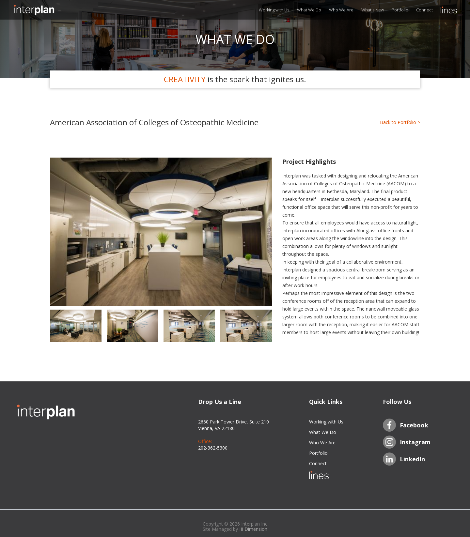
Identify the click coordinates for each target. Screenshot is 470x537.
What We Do (309, 10)
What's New (372, 10)
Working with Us (274, 10)
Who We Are (341, 10)
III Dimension (253, 529)
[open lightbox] (161, 232)
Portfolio (400, 10)
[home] (45, 10)
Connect (424, 10)
